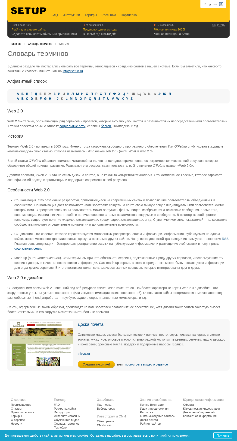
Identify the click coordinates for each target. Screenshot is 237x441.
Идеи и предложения (154, 408)
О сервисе (18, 420)
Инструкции (71, 15)
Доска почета (90, 324)
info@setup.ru (73, 71)
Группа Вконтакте (152, 404)
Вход (208, 4)
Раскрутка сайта (65, 408)
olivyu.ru (84, 354)
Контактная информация (200, 416)
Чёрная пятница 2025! (169, 29)
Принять (222, 435)
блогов (106, 126)
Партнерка (129, 15)
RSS (225, 239)
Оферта (188, 404)
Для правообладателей (199, 412)
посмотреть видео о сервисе (146, 364)
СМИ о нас (104, 425)
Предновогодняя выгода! (100, 29)
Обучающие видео (66, 420)
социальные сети (72, 126)
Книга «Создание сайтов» (157, 416)
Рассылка (109, 15)
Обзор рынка (106, 421)
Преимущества (21, 404)
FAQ (54, 15)
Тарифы (91, 15)
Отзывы (16, 408)
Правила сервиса (22, 412)
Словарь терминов (40, 43)
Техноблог (61, 427)
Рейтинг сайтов (150, 423)
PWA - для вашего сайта (29, 29)
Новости (16, 423)
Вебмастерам (106, 408)
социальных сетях (28, 248)
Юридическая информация (201, 408)
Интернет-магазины (67, 416)
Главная (16, 43)
